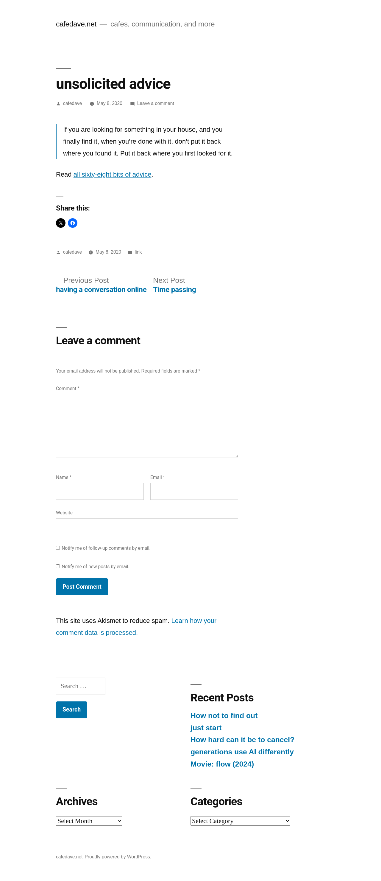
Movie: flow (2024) (222, 764)
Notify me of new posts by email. (95, 566)
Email (157, 477)
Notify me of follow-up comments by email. (106, 548)
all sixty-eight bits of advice (113, 174)
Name (63, 477)
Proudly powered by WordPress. (118, 856)
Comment (67, 388)
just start (206, 728)
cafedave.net (76, 24)
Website (64, 513)
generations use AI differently (242, 752)
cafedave (72, 103)
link (138, 252)
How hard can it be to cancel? (242, 740)
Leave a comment (155, 103)
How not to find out (223, 716)
